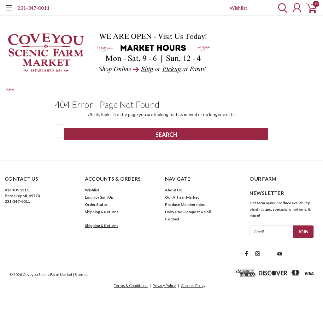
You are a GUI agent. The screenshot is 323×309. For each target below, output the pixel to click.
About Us (173, 190)
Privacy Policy (164, 285)
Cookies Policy (193, 285)
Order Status (96, 204)
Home (9, 89)
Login (90, 197)
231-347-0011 (33, 8)
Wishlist (238, 8)
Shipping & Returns (101, 211)
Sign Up (106, 197)
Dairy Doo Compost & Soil (188, 211)
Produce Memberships (185, 204)
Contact (172, 219)
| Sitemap (80, 274)
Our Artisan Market (182, 197)
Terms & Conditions (131, 285)
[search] (281, 8)
